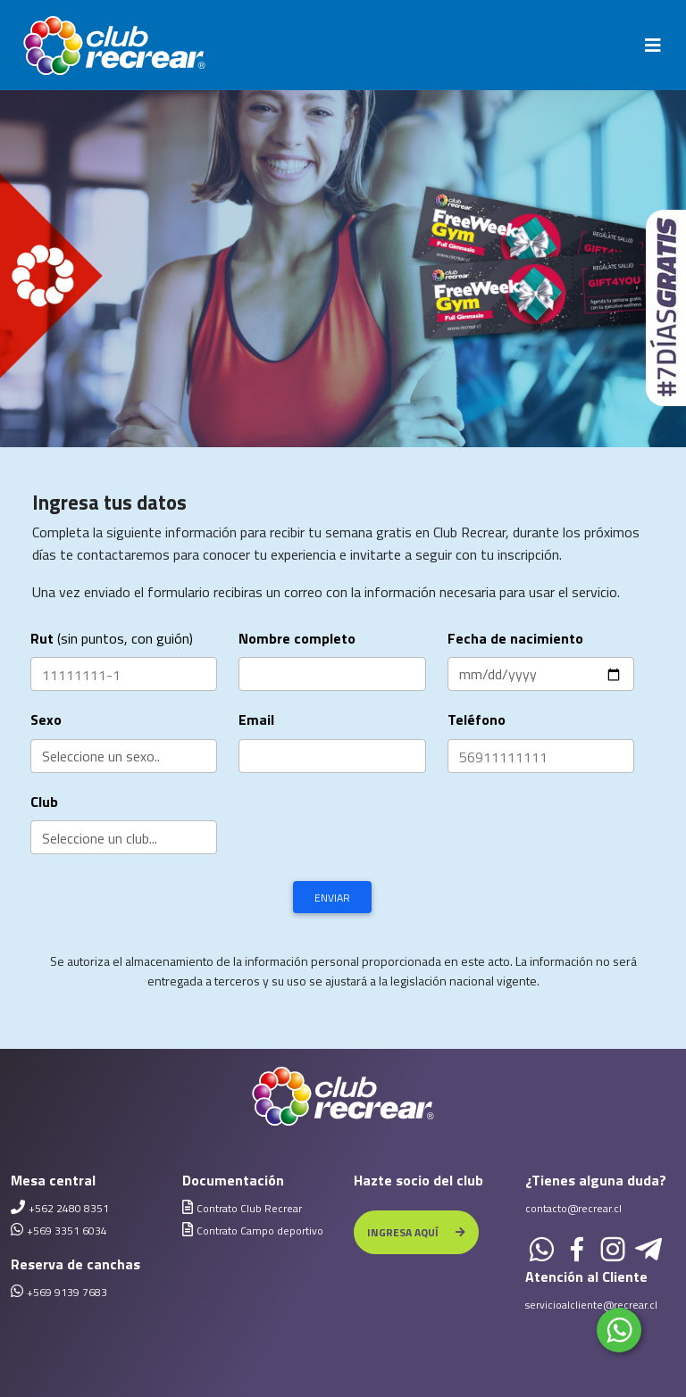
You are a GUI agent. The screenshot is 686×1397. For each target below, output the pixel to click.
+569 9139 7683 (67, 1292)
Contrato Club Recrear (249, 1208)
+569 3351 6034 (67, 1230)
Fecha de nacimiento (515, 638)
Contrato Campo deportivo (260, 1230)
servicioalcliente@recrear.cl (591, 1304)
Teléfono (477, 719)
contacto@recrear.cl (573, 1208)
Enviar (332, 897)
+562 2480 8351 (69, 1208)
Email (256, 719)
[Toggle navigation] (653, 45)
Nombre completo (297, 638)
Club (44, 801)
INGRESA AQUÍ (416, 1232)
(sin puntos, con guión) (111, 638)
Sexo (46, 719)
